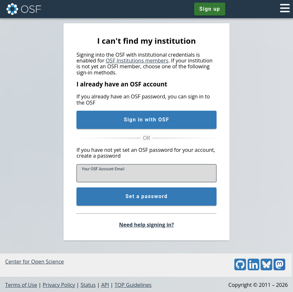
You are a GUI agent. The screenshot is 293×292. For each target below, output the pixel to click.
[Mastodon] (279, 268)
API (105, 284)
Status (88, 284)
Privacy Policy (58, 284)
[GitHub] (240, 268)
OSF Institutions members (137, 60)
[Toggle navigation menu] (285, 9)
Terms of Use (21, 284)
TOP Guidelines (132, 284)
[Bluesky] (266, 268)
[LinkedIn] (253, 268)
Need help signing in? (146, 224)
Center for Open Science (34, 261)
